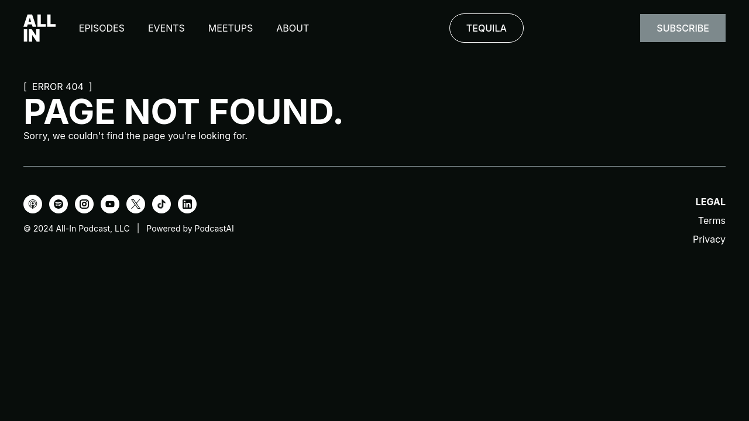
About (292, 28)
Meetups (230, 28)
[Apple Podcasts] (32, 204)
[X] (135, 204)
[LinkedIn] (187, 204)
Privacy (709, 239)
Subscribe (683, 28)
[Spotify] (58, 204)
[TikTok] (161, 204)
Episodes (102, 28)
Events (166, 28)
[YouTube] (110, 204)
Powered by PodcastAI (189, 228)
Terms (712, 220)
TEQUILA (486, 28)
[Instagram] (84, 204)
